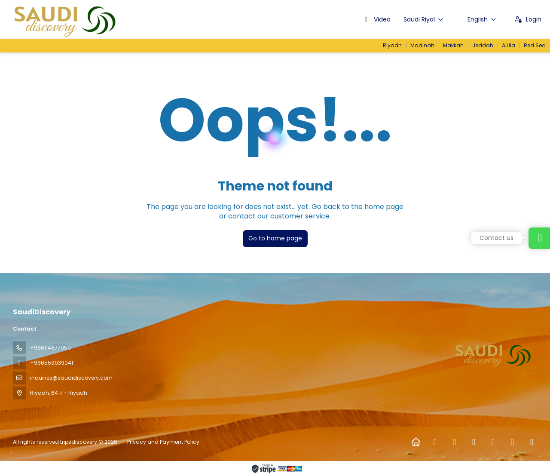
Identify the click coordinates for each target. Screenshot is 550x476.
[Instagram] (473, 442)
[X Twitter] (454, 442)
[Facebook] (435, 442)
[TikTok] (493, 442)
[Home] (415, 442)
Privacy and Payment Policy (163, 441)
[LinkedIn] (531, 442)
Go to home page (275, 238)
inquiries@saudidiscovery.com (71, 377)
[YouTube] (512, 442)
